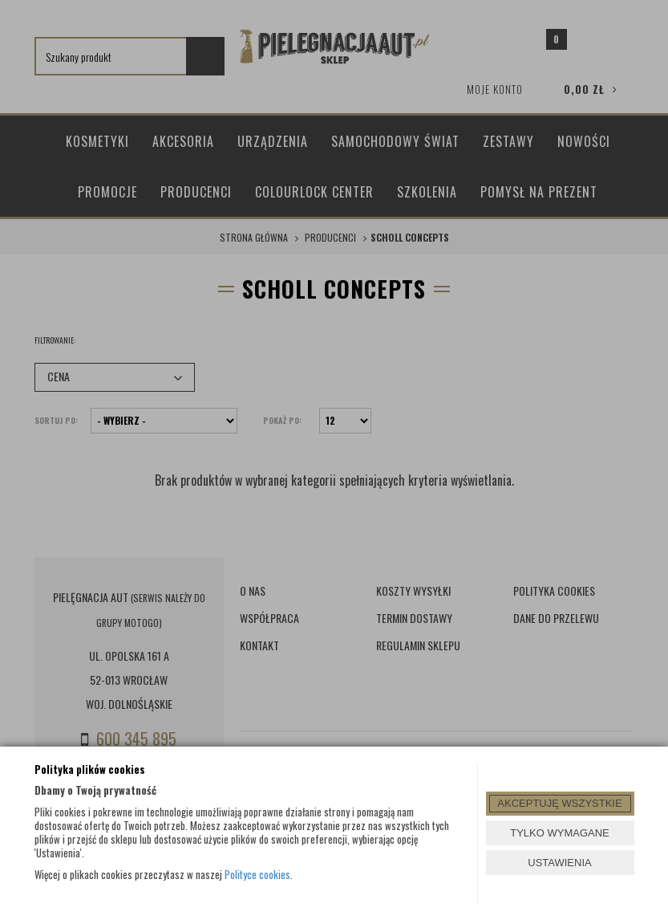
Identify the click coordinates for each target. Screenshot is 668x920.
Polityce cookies (257, 874)
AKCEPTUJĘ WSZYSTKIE (559, 803)
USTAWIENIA (559, 863)
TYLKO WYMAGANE (559, 833)
